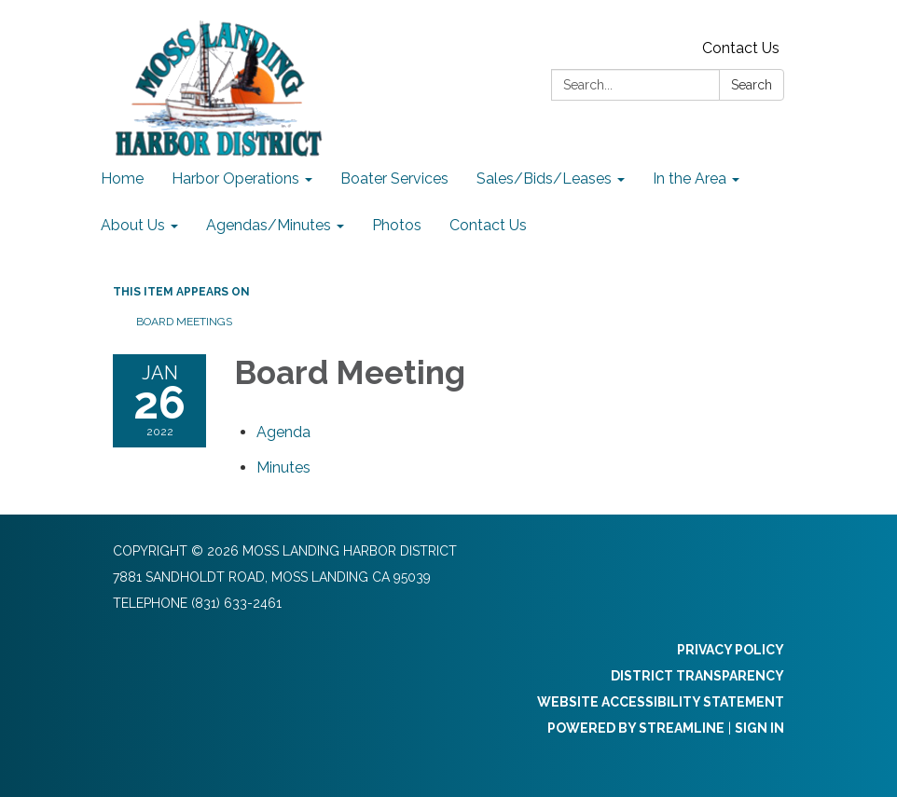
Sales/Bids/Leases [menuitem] (544, 178)
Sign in (759, 728)
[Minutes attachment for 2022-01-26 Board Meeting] (283, 467)
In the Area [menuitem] (689, 178)
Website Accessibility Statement (660, 701)
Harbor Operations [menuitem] (235, 178)
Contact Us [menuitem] (488, 225)
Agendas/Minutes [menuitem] (268, 225)
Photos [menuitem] (396, 225)
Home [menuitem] (122, 178)
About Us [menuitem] (133, 225)
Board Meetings (184, 321)
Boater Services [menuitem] (394, 178)
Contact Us (741, 48)
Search (751, 84)
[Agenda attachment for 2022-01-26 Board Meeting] (283, 432)
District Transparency (697, 675)
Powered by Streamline (635, 728)
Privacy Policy (730, 649)
